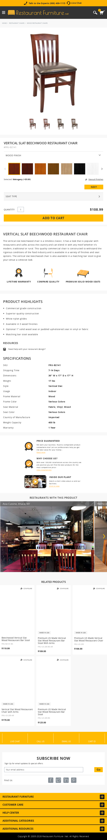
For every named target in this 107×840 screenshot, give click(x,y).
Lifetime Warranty (19, 281)
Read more (41, 452)
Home (4, 23)
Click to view (54, 486)
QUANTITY (9, 209)
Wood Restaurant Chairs (37, 23)
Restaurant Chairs (16, 23)
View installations (44, 470)
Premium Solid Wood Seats (83, 281)
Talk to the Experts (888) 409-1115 (47, 3)
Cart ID (92, 741)
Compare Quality (48, 281)
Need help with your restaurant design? (26, 349)
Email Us (66, 741)
